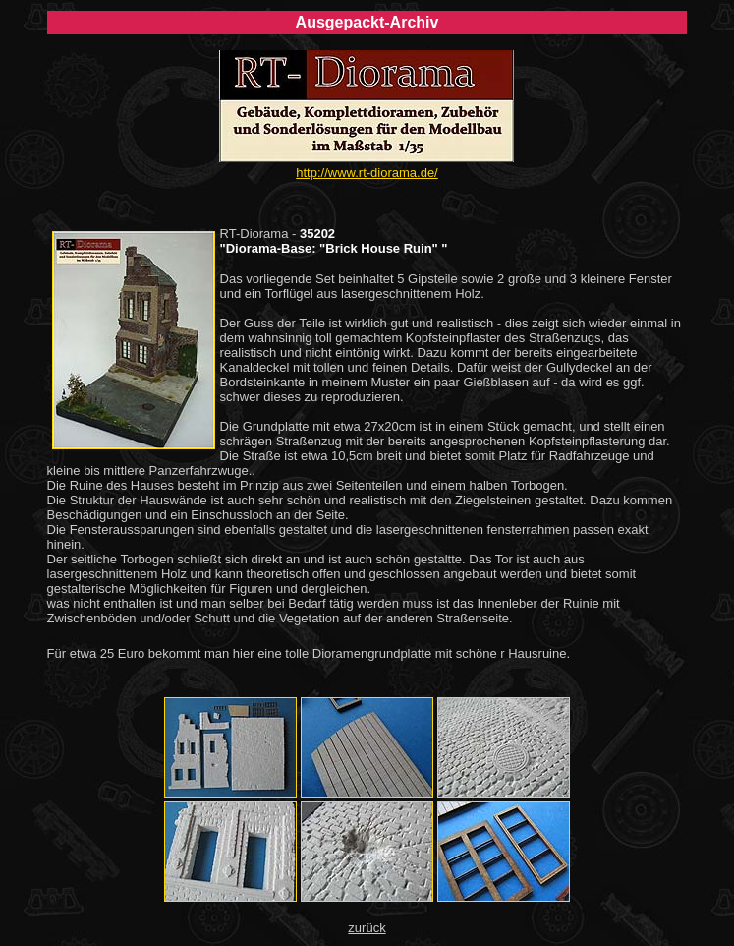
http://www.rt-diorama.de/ (367, 172)
